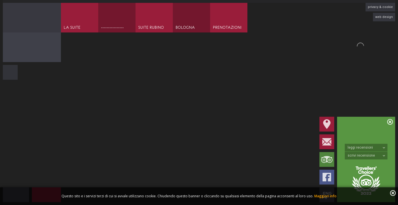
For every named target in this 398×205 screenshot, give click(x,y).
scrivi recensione (366, 155)
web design (384, 17)
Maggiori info (325, 196)
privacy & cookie (380, 7)
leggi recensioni (366, 147)
